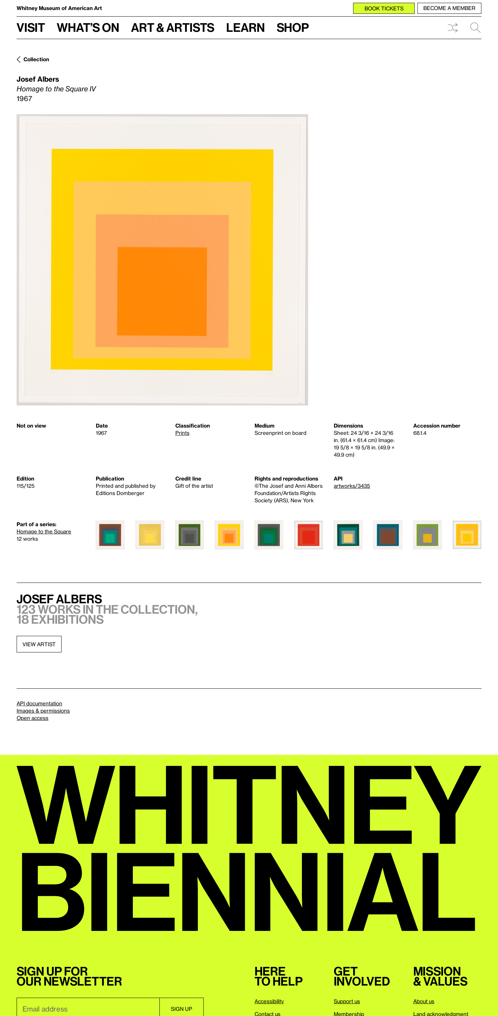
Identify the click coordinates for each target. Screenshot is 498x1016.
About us (423, 1001)
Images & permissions (43, 710)
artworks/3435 (352, 486)
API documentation (39, 703)
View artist (39, 644)
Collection (36, 59)
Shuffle (452, 27)
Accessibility (269, 1001)
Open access (32, 718)
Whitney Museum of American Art (59, 8)
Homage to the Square (44, 531)
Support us (347, 1001)
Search (475, 27)
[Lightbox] (162, 259)
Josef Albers (38, 79)
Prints (182, 433)
